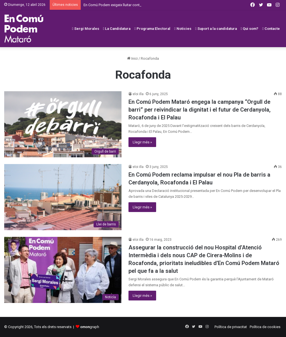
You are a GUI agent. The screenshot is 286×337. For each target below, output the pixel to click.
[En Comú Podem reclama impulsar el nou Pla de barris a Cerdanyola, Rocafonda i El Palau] (62, 197)
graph (89, 327)
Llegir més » (142, 142)
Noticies (182, 29)
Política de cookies (265, 327)
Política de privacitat (230, 327)
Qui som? (250, 29)
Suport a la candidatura (216, 29)
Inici (132, 58)
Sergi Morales (85, 29)
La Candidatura (117, 29)
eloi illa (138, 94)
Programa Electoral (152, 29)
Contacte (271, 29)
